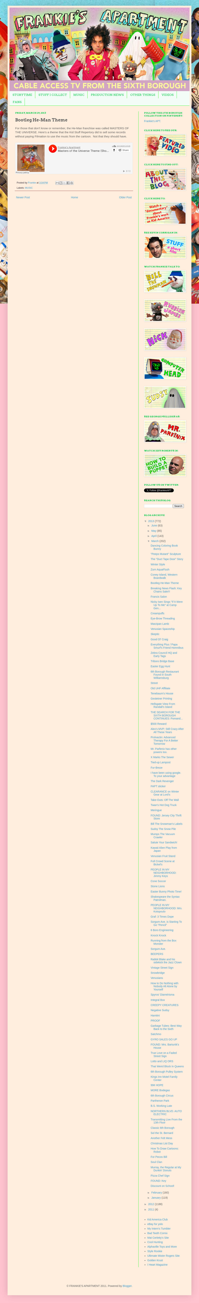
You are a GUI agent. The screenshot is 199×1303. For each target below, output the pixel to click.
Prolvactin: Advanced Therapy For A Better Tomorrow (164, 740)
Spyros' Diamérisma (162, 994)
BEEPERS (157, 954)
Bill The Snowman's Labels (166, 823)
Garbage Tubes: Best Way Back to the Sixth (166, 1027)
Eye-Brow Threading (163, 618)
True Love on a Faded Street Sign (164, 1054)
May (154, 530)
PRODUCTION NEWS (107, 95)
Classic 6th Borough (162, 1127)
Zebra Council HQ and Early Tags (164, 654)
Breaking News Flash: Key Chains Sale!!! (166, 590)
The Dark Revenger (162, 781)
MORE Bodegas (160, 1090)
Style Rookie (154, 1251)
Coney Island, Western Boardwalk (164, 576)
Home (74, 197)
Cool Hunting (155, 1242)
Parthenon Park (160, 1100)
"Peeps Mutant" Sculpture (166, 553)
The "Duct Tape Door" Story (167, 559)
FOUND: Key (158, 1180)
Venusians (157, 977)
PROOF (155, 1020)
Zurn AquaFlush (160, 569)
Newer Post (23, 197)
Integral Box (158, 999)
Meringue (156, 810)
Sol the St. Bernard (162, 1132)
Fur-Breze (156, 767)
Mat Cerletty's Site (158, 1237)
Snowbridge (158, 972)
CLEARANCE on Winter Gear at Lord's (165, 793)
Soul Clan (156, 1162)
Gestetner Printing (161, 698)
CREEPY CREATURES (165, 1005)
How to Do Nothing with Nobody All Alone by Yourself (164, 986)
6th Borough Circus (162, 1095)
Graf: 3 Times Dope (162, 916)
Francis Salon (159, 596)
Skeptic (155, 634)
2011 (151, 1209)
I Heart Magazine (157, 1264)
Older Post (125, 197)
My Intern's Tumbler (159, 1228)
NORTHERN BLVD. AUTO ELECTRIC (166, 1113)
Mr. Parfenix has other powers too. (164, 750)
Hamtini (155, 1015)
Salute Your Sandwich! (164, 842)
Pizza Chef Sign (160, 1175)
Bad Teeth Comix (157, 1233)
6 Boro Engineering (162, 930)
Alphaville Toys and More (162, 1246)
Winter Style (158, 564)
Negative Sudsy (160, 1010)
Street (154, 683)
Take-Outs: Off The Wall (165, 799)
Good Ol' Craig (159, 639)
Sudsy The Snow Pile (163, 828)
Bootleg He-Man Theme (165, 583)
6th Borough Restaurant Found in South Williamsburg (165, 675)
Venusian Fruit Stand (163, 856)
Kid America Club (157, 1219)
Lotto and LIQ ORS (162, 1061)
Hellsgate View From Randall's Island (163, 705)
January (156, 1197)
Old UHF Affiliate (160, 688)
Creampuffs (157, 613)
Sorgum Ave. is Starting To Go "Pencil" (166, 923)
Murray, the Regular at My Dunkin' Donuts (166, 1169)
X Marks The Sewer (162, 757)
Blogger (127, 1285)
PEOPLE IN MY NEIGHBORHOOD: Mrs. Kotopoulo (166, 908)
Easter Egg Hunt (160, 666)
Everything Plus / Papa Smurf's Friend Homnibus (167, 646)
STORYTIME (22, 95)
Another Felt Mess (161, 1138)
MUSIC (78, 95)
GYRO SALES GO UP (164, 1039)
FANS (17, 102)
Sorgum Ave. (158, 948)
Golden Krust (155, 1260)
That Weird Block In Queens (167, 1066)
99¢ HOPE (157, 1085)
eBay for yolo (155, 1224)
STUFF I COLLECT (52, 95)
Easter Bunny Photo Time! (166, 891)
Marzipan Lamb (160, 623)
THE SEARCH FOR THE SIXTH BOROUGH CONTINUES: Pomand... (167, 715)
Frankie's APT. (152, 121)
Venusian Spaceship (163, 628)
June (154, 525)
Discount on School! (162, 1185)
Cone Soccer (158, 881)
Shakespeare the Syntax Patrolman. (165, 898)
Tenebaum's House (162, 693)
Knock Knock (158, 935)
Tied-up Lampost (161, 762)
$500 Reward (158, 723)
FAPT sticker (158, 786)
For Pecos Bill (159, 1156)
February (157, 1192)
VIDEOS (168, 95)
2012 (151, 1204)
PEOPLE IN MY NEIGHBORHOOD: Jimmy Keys (163, 873)
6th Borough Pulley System (167, 1071)
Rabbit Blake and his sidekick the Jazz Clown (166, 961)
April (154, 535)
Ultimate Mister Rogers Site (163, 1255)
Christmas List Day (162, 1143)
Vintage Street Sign (162, 967)
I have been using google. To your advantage (166, 774)
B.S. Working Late (161, 1105)
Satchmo (156, 1034)
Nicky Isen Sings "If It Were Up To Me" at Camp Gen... (167, 605)
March (155, 541)
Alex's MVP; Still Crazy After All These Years (167, 730)
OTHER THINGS (142, 95)
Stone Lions (158, 886)
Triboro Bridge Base (162, 661)
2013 (151, 521)
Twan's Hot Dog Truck (164, 805)
